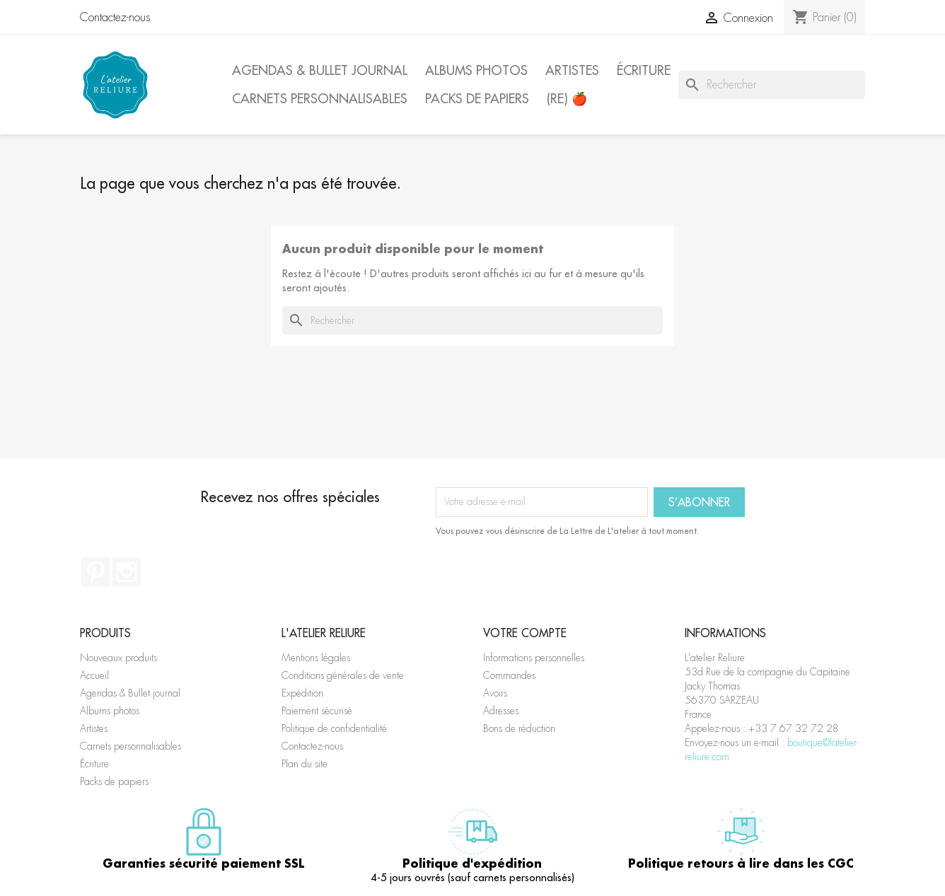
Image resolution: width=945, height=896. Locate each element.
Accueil (94, 675)
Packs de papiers (477, 99)
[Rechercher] (771, 85)
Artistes (572, 70)
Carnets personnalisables (319, 99)
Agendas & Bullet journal (319, 70)
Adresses (500, 710)
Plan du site (304, 763)
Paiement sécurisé (317, 710)
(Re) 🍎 (567, 99)
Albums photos (476, 70)
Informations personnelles (533, 657)
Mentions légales (316, 657)
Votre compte (525, 633)
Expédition (302, 693)
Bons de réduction (519, 728)
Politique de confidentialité (334, 728)
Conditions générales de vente (343, 675)
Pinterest (95, 572)
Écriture (644, 70)
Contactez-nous (115, 17)
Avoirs (495, 693)
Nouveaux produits (118, 657)
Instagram (126, 572)
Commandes (509, 675)
